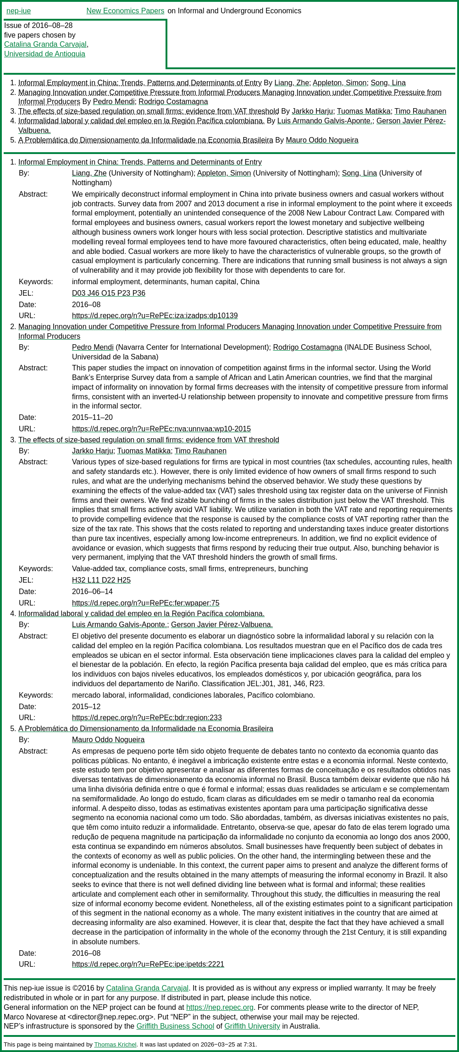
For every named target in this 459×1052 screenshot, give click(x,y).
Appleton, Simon (339, 83)
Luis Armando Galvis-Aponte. (324, 121)
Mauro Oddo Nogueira (322, 140)
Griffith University (252, 1026)
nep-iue (18, 11)
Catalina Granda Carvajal (45, 44)
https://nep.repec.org (220, 1007)
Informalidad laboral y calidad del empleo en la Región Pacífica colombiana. (141, 121)
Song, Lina (388, 83)
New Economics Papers (126, 11)
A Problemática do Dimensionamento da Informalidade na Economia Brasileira (145, 140)
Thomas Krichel (115, 1044)
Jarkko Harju (312, 111)
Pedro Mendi (114, 101)
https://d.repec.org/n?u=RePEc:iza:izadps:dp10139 (155, 315)
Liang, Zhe (291, 83)
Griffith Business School (176, 1026)
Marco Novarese (30, 1017)
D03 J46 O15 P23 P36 (108, 293)
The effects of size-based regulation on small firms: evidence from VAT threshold (148, 111)
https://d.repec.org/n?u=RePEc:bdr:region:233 (147, 718)
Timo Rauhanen (420, 111)
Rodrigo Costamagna (173, 101)
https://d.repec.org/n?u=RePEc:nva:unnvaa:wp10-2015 (161, 429)
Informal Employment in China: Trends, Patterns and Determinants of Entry (140, 83)
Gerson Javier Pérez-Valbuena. (222, 624)
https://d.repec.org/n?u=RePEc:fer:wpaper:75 (146, 603)
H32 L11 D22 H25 (101, 580)
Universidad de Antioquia (44, 54)
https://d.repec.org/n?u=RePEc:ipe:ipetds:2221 (148, 964)
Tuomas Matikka (364, 111)
